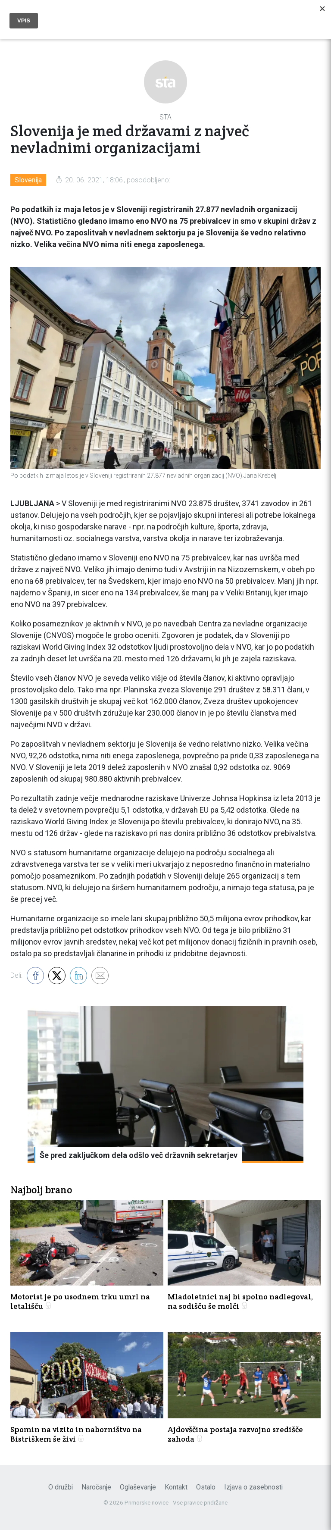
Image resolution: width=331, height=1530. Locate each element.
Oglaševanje (138, 1487)
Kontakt (176, 1487)
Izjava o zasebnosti (253, 1487)
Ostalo (205, 1487)
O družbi (60, 1487)
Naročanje (96, 1487)
